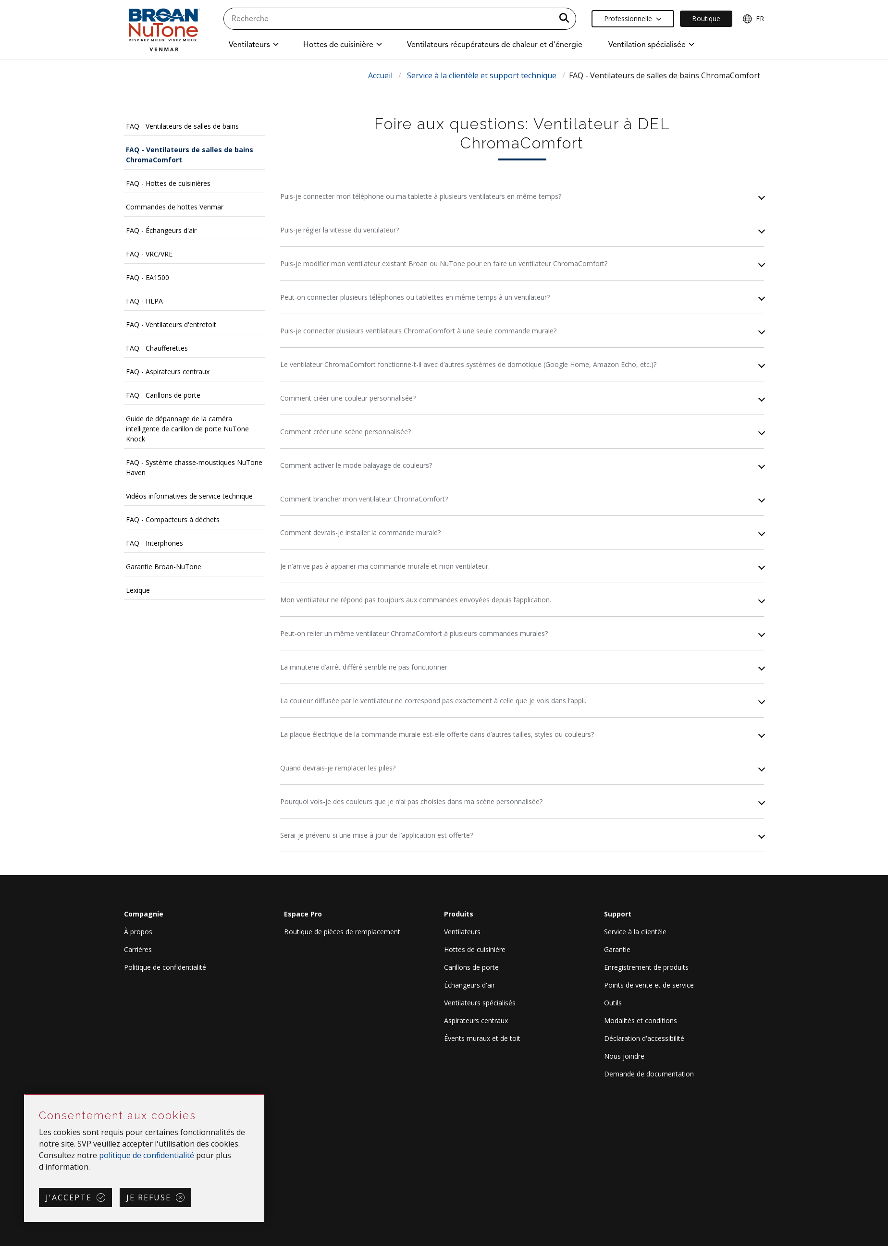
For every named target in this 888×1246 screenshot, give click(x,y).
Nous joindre (624, 1056)
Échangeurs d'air (469, 984)
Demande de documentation (649, 1073)
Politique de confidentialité (165, 967)
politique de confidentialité (146, 1155)
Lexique (138, 590)
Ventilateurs (462, 931)
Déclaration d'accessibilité (644, 1038)
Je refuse (148, 1197)
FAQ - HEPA (144, 300)
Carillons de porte (471, 967)
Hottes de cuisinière (475, 949)
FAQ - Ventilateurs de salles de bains (182, 126)
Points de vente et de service (649, 984)
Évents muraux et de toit (482, 1038)
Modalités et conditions (640, 1020)
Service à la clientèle (635, 931)
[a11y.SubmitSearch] (564, 18)
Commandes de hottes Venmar (174, 206)
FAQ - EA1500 (147, 277)
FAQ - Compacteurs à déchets (173, 519)
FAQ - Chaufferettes (157, 348)
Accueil (380, 75)
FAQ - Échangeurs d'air (161, 230)
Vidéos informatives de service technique (189, 496)
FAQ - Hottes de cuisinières (168, 183)
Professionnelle (633, 18)
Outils (613, 1002)
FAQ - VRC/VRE (149, 253)
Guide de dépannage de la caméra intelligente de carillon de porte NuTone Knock (187, 428)
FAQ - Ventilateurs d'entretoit (171, 324)
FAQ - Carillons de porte (163, 395)
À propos (138, 931)
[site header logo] (164, 29)
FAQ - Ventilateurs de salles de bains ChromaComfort (189, 154)
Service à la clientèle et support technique (481, 75)
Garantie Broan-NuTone (163, 566)
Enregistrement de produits (646, 967)
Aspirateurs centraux (476, 1020)
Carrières (138, 949)
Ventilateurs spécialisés (480, 1002)
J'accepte (69, 1197)
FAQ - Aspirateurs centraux (168, 371)
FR (753, 19)
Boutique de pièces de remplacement (342, 931)
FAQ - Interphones (154, 543)
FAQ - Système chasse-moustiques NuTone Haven (194, 467)
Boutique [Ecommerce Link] (706, 18)
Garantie (617, 949)
